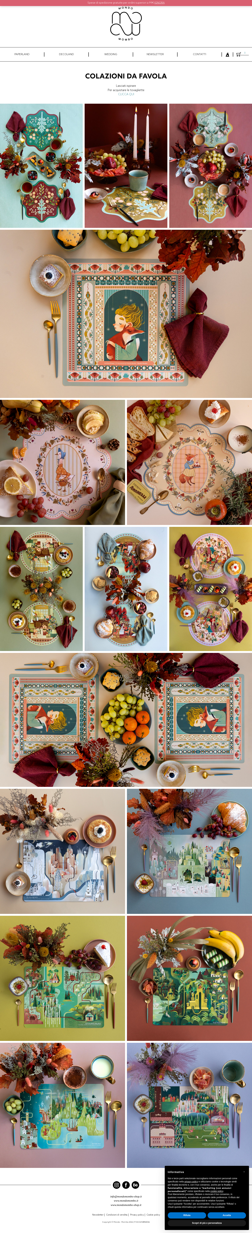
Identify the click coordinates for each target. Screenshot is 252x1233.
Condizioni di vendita (116, 1215)
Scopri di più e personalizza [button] (207, 1223)
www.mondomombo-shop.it (126, 1204)
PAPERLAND (22, 54)
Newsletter (97, 1215)
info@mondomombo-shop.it (126, 1196)
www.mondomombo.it (126, 1200)
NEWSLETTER (155, 54)
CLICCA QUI (126, 94)
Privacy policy (137, 1215)
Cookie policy (153, 1215)
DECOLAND (66, 54)
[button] (244, 1172)
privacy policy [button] (191, 1181)
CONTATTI (199, 54)
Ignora (159, 3)
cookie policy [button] (216, 1191)
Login (227, 55)
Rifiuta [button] (186, 1215)
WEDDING (110, 54)
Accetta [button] (227, 1215)
